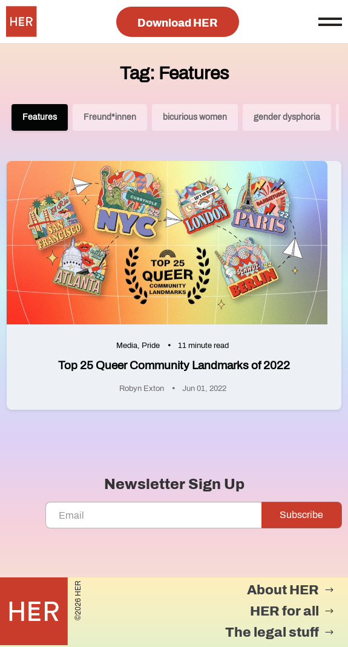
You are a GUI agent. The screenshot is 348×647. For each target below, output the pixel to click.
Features (39, 117)
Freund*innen (110, 117)
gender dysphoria (287, 117)
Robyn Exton (141, 388)
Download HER (177, 23)
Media (126, 345)
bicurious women (195, 117)
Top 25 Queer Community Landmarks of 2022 (174, 365)
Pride (151, 345)
